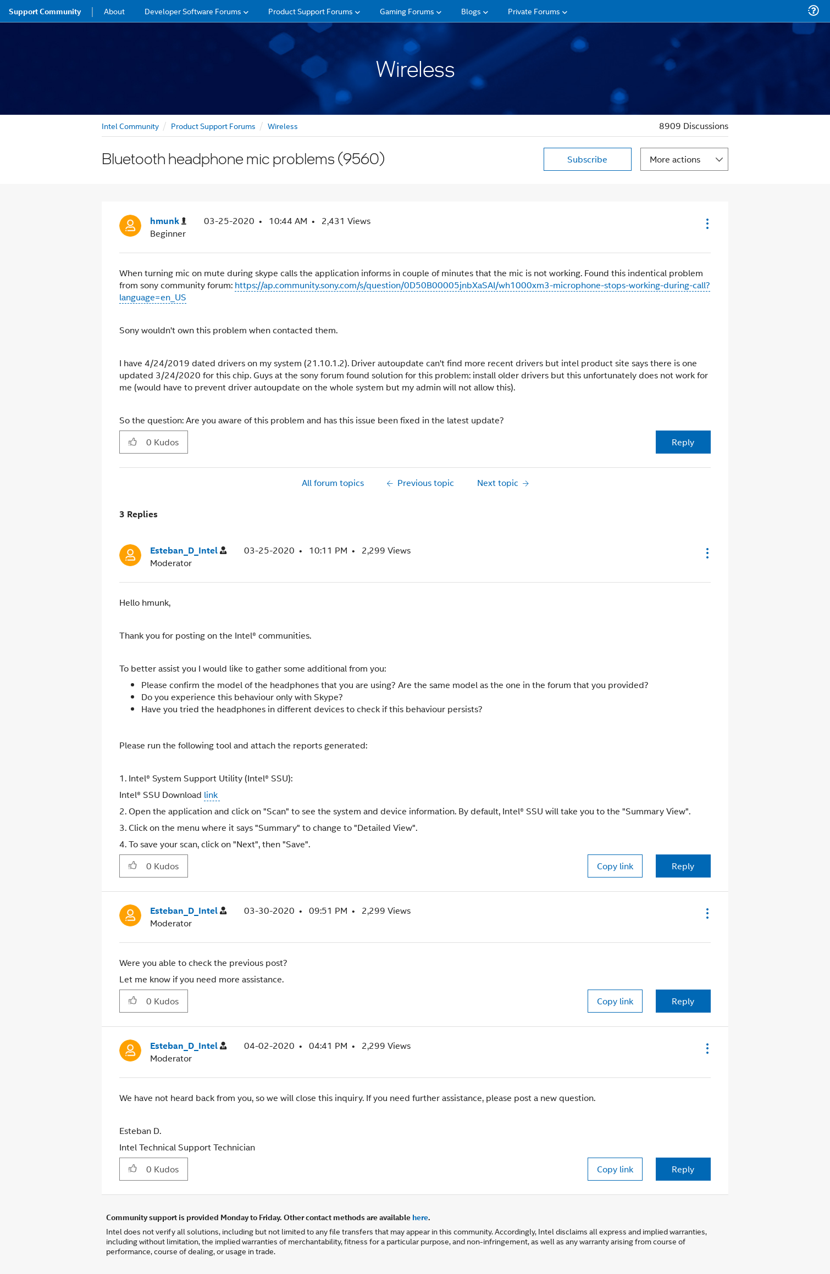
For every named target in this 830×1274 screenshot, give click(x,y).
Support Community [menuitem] (45, 11)
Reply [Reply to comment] (683, 865)
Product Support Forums (213, 125)
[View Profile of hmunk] (168, 221)
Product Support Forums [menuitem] (310, 10)
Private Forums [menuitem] (534, 10)
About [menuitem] (114, 10)
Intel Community (130, 125)
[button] (706, 223)
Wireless (283, 125)
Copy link (615, 865)
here (420, 1217)
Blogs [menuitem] (471, 10)
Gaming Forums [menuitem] (407, 10)
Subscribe (587, 159)
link (212, 794)
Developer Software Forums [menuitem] (193, 10)
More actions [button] (675, 159)
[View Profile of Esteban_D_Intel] (188, 550)
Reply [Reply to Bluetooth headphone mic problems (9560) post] (683, 441)
